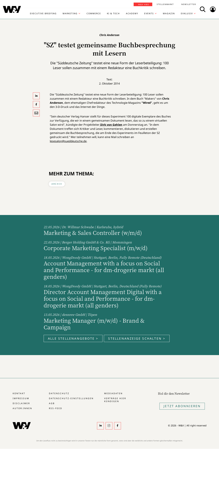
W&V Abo (143, 4)
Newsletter (188, 4)
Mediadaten (113, 393)
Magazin (169, 13)
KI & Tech (113, 13)
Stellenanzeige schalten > (136, 338)
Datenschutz (59, 393)
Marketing (70, 13)
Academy (132, 13)
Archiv (56, 183)
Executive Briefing (43, 13)
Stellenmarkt (165, 4)
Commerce (94, 13)
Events (149, 13)
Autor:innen (22, 408)
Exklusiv (187, 13)
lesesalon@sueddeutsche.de (68, 141)
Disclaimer (21, 403)
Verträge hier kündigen (115, 400)
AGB (52, 403)
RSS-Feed (55, 408)
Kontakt (19, 393)
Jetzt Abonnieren (182, 406)
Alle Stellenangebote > (73, 338)
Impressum (21, 398)
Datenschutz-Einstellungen (71, 398)
